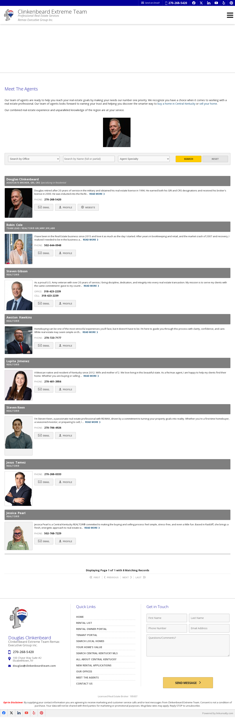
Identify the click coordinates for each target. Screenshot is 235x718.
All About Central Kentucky (96, 659)
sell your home (208, 103)
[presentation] (188, 667)
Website (88, 207)
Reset (215, 159)
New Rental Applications (93, 665)
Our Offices (84, 671)
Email (44, 207)
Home (80, 617)
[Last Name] (209, 618)
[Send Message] (188, 682)
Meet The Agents (87, 677)
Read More (97, 193)
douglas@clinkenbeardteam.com (34, 666)
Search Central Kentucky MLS (97, 653)
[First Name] (167, 618)
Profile (65, 207)
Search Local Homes (90, 641)
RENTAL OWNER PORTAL (91, 629)
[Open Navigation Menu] (230, 15)
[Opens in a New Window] (193, 3)
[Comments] (188, 646)
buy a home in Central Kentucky (177, 103)
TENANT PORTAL (86, 635)
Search (188, 159)
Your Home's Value (89, 647)
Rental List (84, 623)
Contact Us (84, 683)
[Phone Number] (167, 628)
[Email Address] (209, 628)
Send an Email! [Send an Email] (150, 2)
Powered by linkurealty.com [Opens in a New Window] (217, 713)
